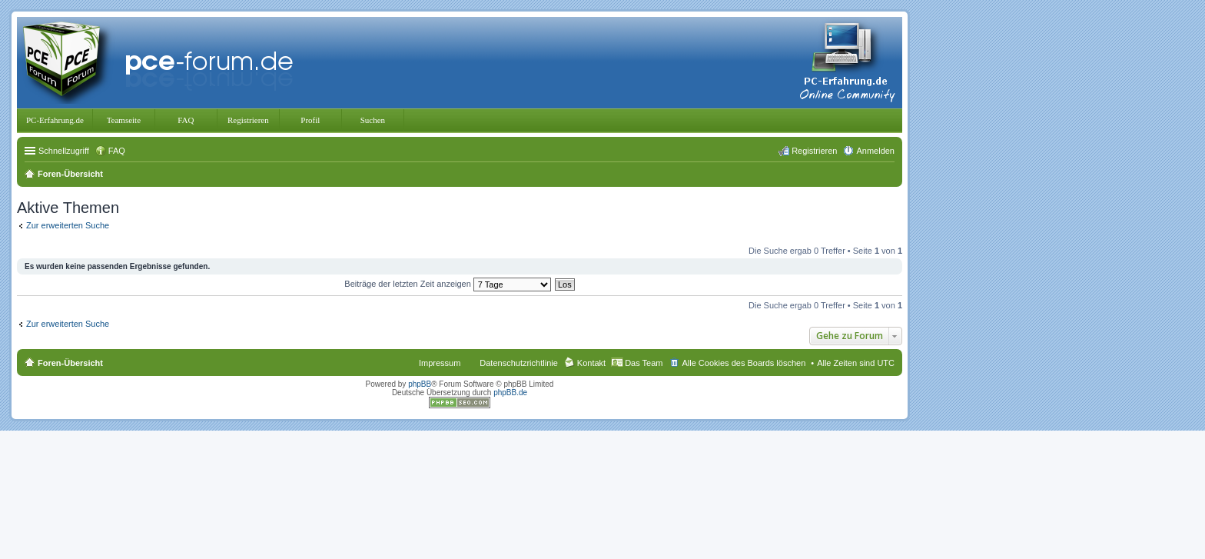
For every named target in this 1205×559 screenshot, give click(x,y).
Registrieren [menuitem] (814, 150)
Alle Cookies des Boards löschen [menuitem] (743, 363)
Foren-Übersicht (70, 363)
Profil (310, 120)
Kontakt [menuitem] (591, 363)
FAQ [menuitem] (116, 150)
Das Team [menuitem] (643, 363)
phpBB (419, 384)
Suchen (372, 120)
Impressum (439, 363)
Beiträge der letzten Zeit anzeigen (447, 283)
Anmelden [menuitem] (875, 150)
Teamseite (124, 120)
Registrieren (248, 120)
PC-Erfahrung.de (55, 120)
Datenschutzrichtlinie (519, 363)
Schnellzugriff (63, 150)
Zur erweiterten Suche (67, 225)
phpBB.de (510, 392)
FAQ (186, 120)
